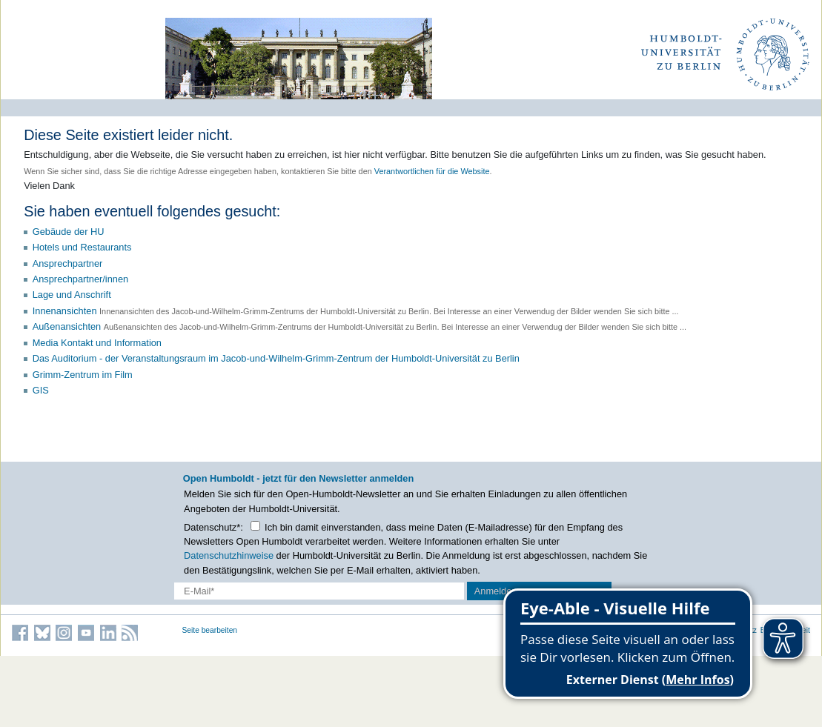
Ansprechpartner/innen (80, 279)
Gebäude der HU (69, 231)
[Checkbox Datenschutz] (255, 526)
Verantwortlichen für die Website (432, 171)
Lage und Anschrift (72, 294)
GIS (41, 390)
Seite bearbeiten (210, 630)
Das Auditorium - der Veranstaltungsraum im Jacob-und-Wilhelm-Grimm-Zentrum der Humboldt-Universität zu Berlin (276, 358)
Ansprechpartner (68, 263)
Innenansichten (65, 310)
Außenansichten (67, 326)
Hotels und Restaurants (82, 247)
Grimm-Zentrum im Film (83, 374)
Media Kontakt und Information (97, 342)
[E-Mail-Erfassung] (319, 591)
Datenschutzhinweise (229, 555)
